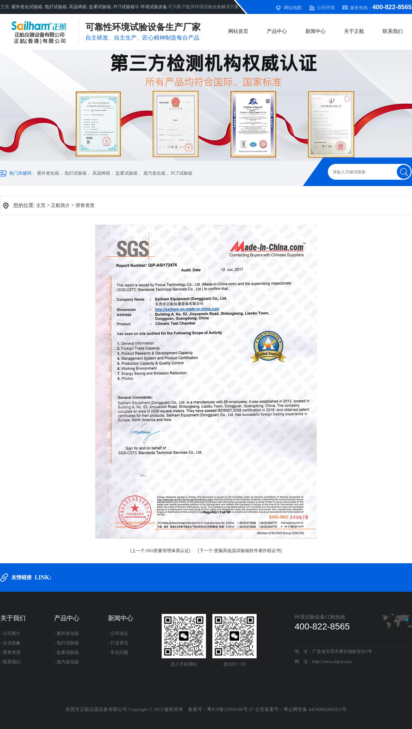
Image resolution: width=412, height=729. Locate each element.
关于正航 (354, 31)
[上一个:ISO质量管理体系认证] (160, 550)
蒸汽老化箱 (154, 173)
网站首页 (238, 31)
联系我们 (393, 31)
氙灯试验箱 (56, 6)
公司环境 (326, 7)
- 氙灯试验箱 (66, 643)
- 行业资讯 (118, 643)
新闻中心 (315, 31)
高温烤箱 (78, 6)
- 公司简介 (10, 633)
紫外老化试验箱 (26, 6)
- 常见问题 (118, 652)
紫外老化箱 (48, 173)
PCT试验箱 (124, 6)
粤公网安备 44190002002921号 (315, 709)
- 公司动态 (118, 633)
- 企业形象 (10, 643)
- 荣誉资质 (10, 652)
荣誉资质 (85, 205)
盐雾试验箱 (100, 6)
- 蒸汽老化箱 (66, 662)
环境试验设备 (153, 6)
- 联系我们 (10, 662)
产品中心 (277, 31)
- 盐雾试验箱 (66, 652)
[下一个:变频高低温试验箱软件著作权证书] (240, 550)
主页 (41, 205)
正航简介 (60, 205)
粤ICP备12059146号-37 (230, 709)
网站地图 (293, 7)
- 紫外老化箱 (66, 633)
